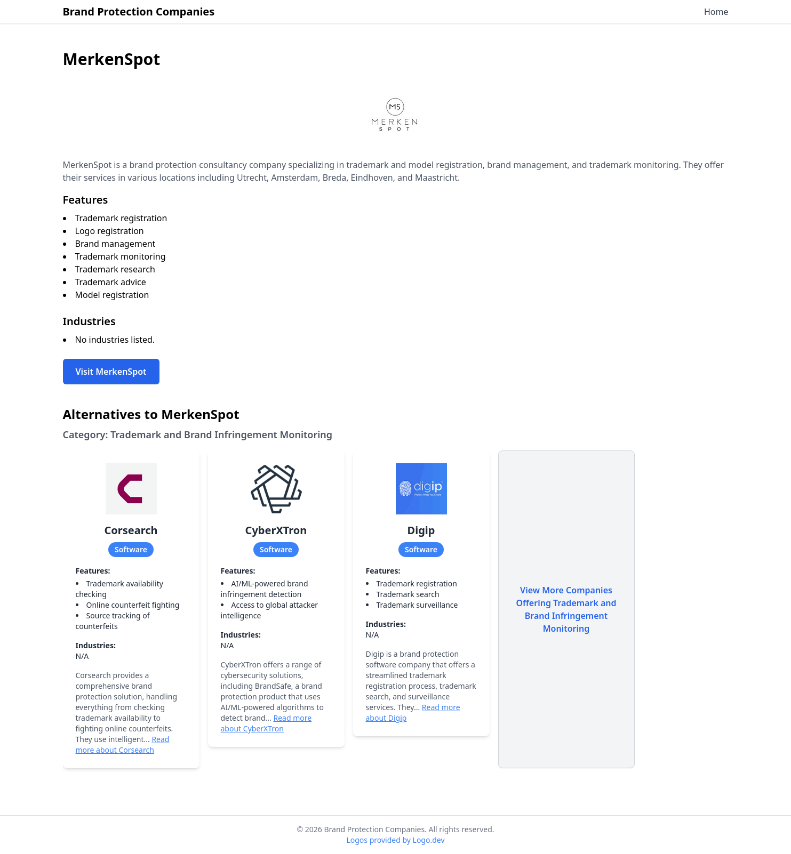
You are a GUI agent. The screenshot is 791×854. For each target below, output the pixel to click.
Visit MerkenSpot (111, 371)
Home (716, 12)
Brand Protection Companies (139, 11)
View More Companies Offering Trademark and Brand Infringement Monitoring (566, 609)
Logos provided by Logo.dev (395, 840)
